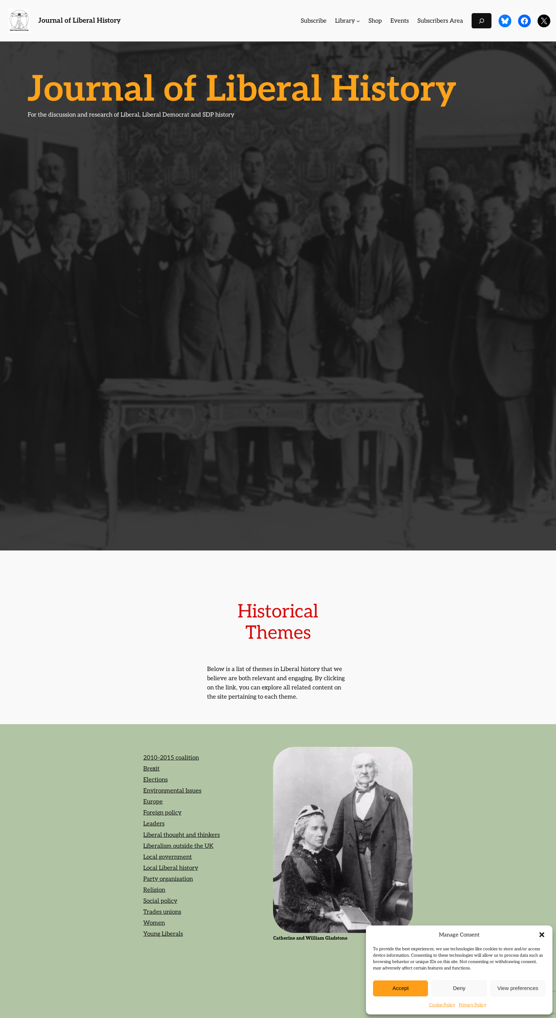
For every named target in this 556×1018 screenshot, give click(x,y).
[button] (541, 934)
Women (154, 923)
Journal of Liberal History (79, 21)
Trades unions (162, 912)
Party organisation (168, 879)
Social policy (160, 901)
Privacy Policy (472, 1005)
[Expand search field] (481, 20)
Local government (167, 857)
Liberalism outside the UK (178, 846)
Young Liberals (163, 934)
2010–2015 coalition (171, 757)
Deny (459, 988)
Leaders (154, 823)
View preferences (518, 988)
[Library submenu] (358, 21)
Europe (153, 801)
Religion (154, 890)
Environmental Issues (172, 790)
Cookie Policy (442, 1005)
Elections (155, 779)
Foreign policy (162, 812)
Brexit (151, 768)
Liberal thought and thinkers (181, 835)
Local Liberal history (170, 868)
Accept (401, 988)
